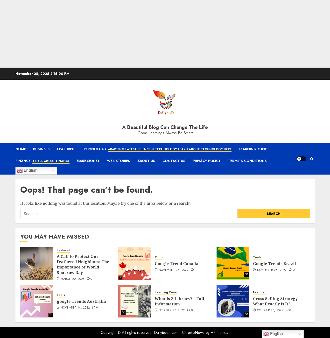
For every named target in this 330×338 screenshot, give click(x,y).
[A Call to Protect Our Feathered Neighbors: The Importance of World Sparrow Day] (36, 263)
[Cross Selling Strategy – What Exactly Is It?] (233, 301)
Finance (42, 161)
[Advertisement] (145, 34)
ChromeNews (193, 332)
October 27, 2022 (172, 310)
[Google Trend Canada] (134, 263)
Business (41, 149)
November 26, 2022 (174, 270)
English (27, 171)
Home (20, 149)
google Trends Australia (82, 301)
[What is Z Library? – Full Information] (134, 301)
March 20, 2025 (72, 279)
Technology (157, 149)
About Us (146, 160)
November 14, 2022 (75, 308)
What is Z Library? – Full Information (179, 301)
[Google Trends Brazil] (233, 263)
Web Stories (118, 160)
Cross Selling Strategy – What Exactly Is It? (277, 301)
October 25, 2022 (270, 310)
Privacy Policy (207, 160)
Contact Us (173, 160)
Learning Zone (253, 149)
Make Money (88, 160)
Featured (66, 149)
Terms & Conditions (247, 160)
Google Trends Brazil (275, 263)
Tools (159, 257)
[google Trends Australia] (36, 301)
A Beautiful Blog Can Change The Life (165, 127)
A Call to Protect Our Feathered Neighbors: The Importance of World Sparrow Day (83, 264)
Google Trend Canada (176, 263)
